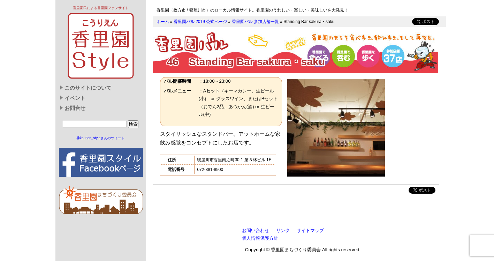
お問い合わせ (255, 230)
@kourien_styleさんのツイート (100, 138)
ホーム (163, 21)
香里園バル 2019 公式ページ (200, 21)
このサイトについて (88, 88)
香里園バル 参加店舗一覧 (255, 21)
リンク (283, 230)
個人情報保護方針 (260, 238)
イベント (74, 98)
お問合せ (74, 108)
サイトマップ (310, 230)
